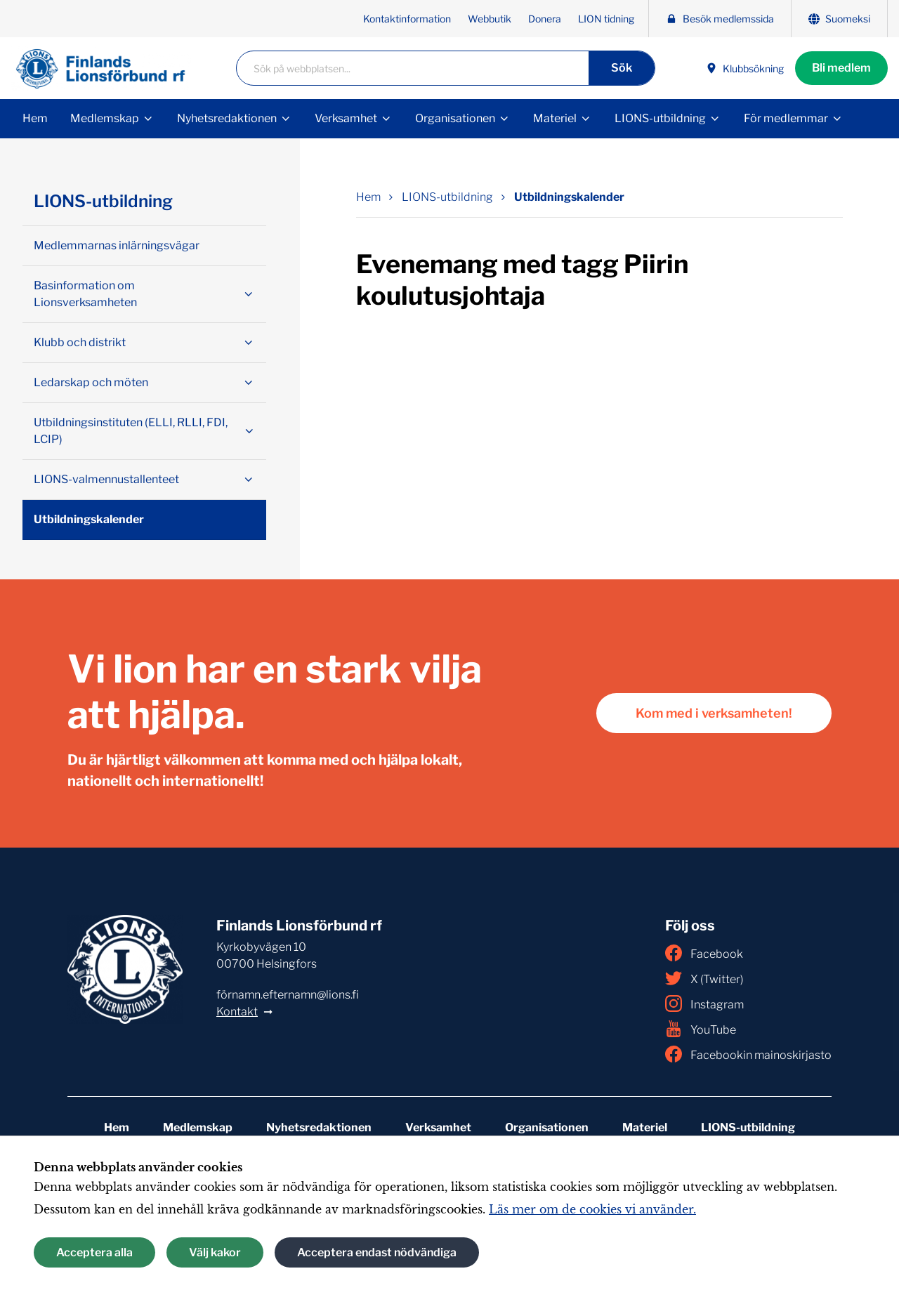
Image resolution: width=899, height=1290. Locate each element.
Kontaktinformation (407, 19)
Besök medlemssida (720, 19)
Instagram (704, 1003)
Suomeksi (839, 19)
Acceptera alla (94, 1252)
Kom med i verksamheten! (714, 713)
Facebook (704, 953)
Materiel (555, 118)
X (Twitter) (704, 978)
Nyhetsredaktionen (227, 118)
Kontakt (237, 1011)
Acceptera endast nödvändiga (377, 1252)
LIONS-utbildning (660, 118)
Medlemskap (104, 118)
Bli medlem (841, 67)
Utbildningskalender (89, 519)
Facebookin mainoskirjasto (748, 1054)
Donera (544, 19)
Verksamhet (346, 118)
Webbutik (489, 19)
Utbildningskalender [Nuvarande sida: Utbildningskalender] (569, 197)
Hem (35, 118)
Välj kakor (215, 1252)
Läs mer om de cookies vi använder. (592, 1209)
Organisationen (455, 118)
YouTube (700, 1028)
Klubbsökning (745, 68)
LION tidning (606, 19)
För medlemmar (786, 118)
